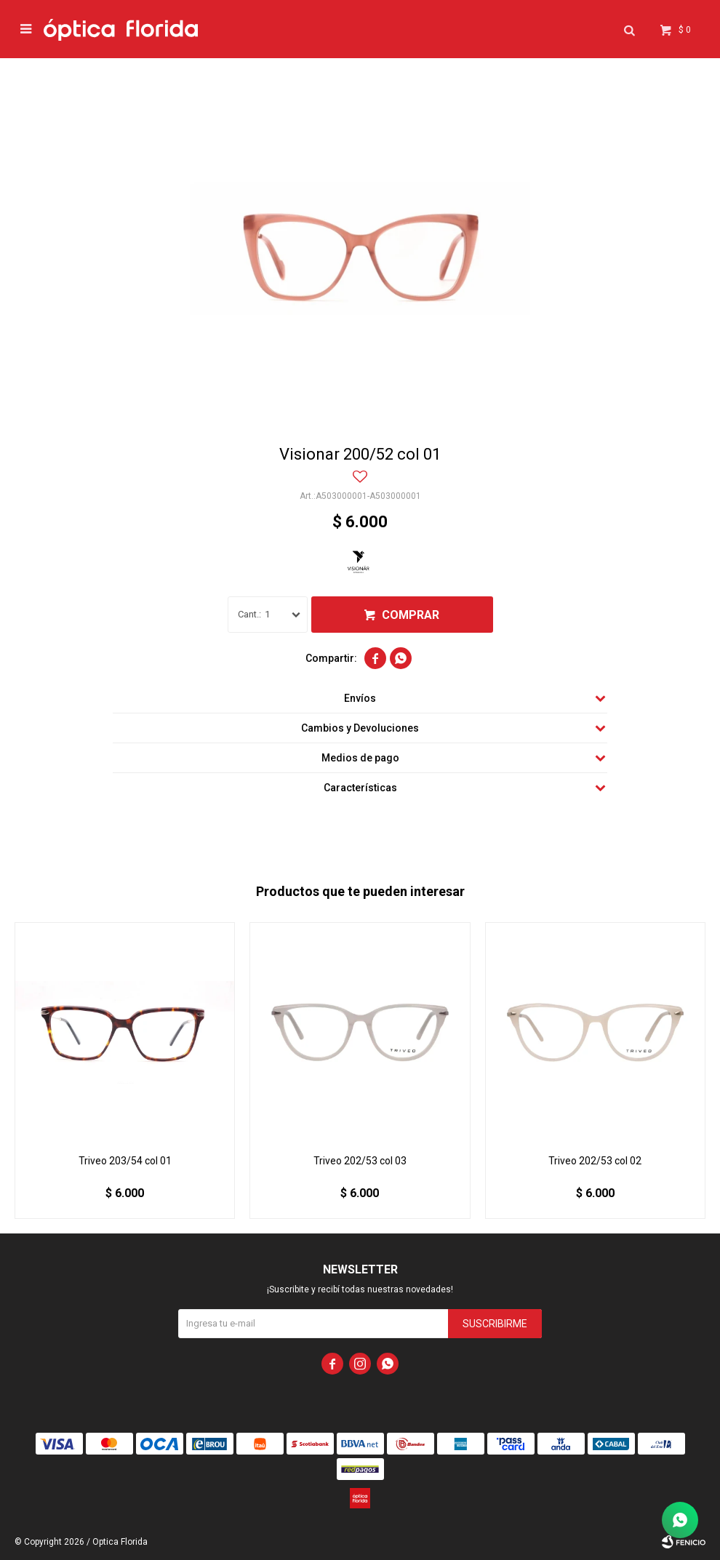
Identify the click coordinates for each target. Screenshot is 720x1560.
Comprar (410, 615)
